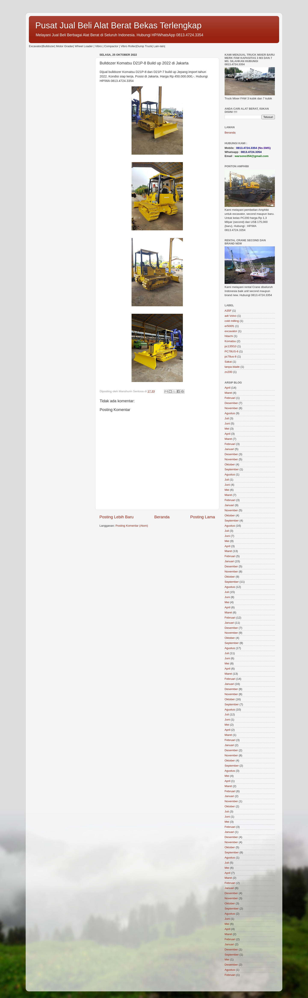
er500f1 (229, 326)
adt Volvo (231, 315)
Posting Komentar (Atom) (132, 525)
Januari (229, 449)
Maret (228, 392)
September (232, 469)
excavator (231, 331)
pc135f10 (231, 346)
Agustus (230, 413)
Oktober (230, 464)
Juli (227, 418)
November (231, 408)
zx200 (228, 371)
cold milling (232, 320)
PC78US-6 (231, 351)
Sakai (228, 361)
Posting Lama (202, 517)
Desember (231, 403)
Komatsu (230, 341)
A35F (228, 310)
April (227, 387)
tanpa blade (232, 366)
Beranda (161, 517)
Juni (227, 423)
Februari (230, 397)
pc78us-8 (231, 356)
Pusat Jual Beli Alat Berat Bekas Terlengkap (118, 25)
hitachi (229, 336)
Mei (227, 428)
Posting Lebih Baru (116, 517)
